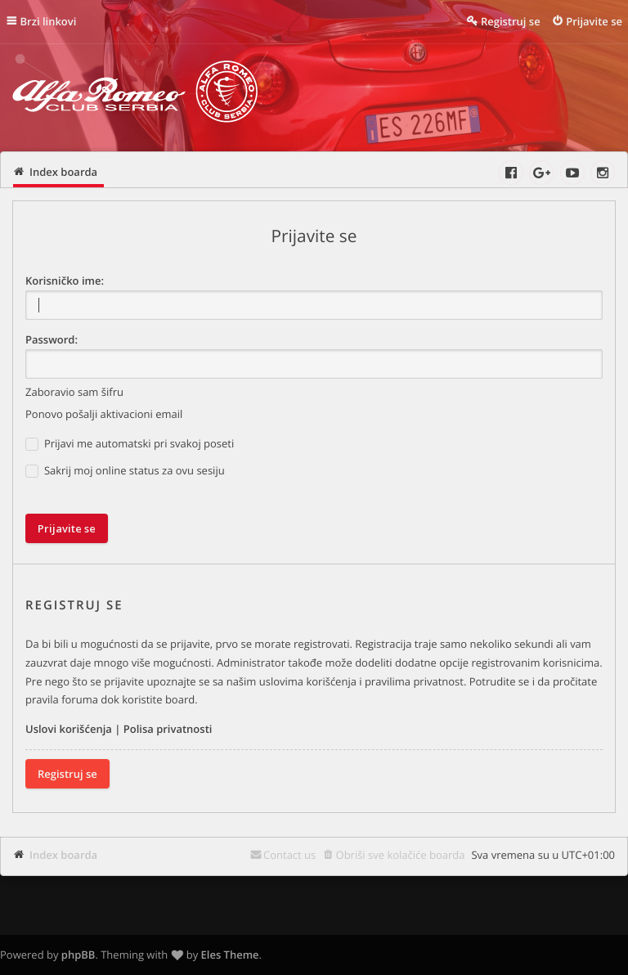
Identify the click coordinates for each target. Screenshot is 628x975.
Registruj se (67, 773)
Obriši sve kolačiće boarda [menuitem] (400, 854)
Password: (51, 339)
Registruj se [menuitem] (511, 21)
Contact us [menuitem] (289, 854)
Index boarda (63, 854)
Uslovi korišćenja (68, 728)
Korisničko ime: (64, 280)
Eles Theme (230, 954)
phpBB (78, 954)
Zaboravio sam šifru (74, 391)
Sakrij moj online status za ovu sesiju (125, 470)
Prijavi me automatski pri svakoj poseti (129, 443)
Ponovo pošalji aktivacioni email (103, 414)
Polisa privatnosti (168, 728)
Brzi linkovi (48, 21)
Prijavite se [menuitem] (594, 21)
